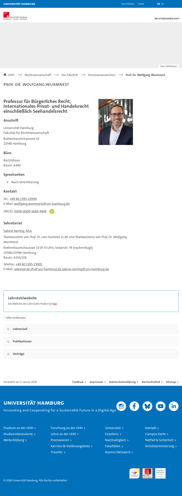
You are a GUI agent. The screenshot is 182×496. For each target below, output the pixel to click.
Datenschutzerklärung (122, 382)
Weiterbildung (13, 440)
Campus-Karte (155, 434)
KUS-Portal (128, 4)
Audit (145, 470)
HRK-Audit (158, 471)
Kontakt (150, 428)
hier (54, 304)
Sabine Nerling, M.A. (17, 231)
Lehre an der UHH (63, 434)
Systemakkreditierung (173, 470)
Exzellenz (112, 434)
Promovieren (60, 440)
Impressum (96, 382)
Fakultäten (112, 446)
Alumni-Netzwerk (117, 452)
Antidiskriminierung (159, 446)
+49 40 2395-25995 (29, 264)
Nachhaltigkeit (115, 440)
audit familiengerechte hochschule (134, 473)
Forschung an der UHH (67, 428)
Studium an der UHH (18, 428)
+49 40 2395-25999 (23, 199)
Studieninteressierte (18, 434)
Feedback (78, 382)
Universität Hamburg (19, 4)
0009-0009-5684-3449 (30, 211)
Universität (113, 428)
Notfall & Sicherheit (159, 440)
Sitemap (171, 382)
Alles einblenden (16, 318)
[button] (159, 4)
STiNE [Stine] (141, 4)
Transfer (57, 452)
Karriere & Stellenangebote (70, 446)
